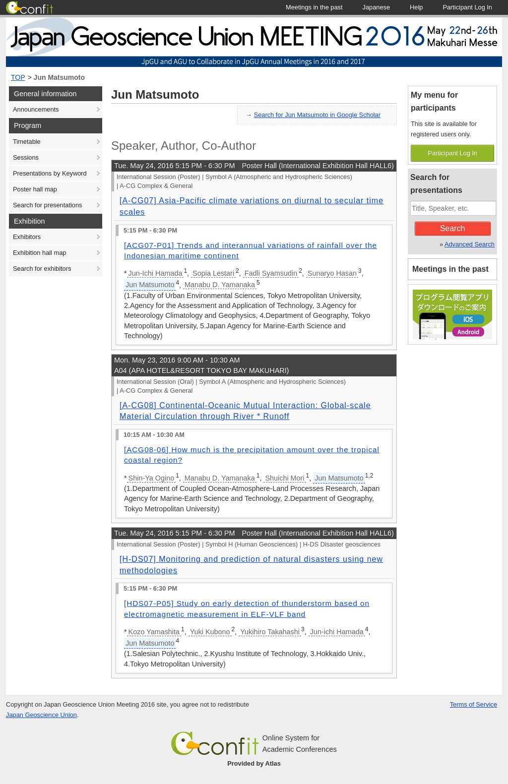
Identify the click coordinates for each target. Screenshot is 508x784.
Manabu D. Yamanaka (220, 285)
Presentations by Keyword (50, 173)
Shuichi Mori (284, 478)
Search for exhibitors (42, 268)
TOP (18, 77)
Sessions (26, 157)
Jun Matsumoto (59, 77)
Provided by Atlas (254, 763)
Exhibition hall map (39, 252)
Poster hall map (35, 189)
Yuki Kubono (210, 632)
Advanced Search (469, 244)
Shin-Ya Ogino (151, 478)
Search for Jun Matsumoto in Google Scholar (317, 115)
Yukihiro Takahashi (270, 632)
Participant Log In (452, 153)
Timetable (27, 141)
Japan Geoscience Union (41, 715)
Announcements (36, 109)
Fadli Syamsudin (271, 273)
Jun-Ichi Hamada (155, 273)
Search (452, 228)
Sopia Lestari (213, 273)
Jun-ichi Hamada (337, 632)
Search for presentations (47, 205)
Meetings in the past (450, 269)
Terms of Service (473, 704)
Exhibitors (27, 237)
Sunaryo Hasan (332, 273)
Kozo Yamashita (154, 632)
